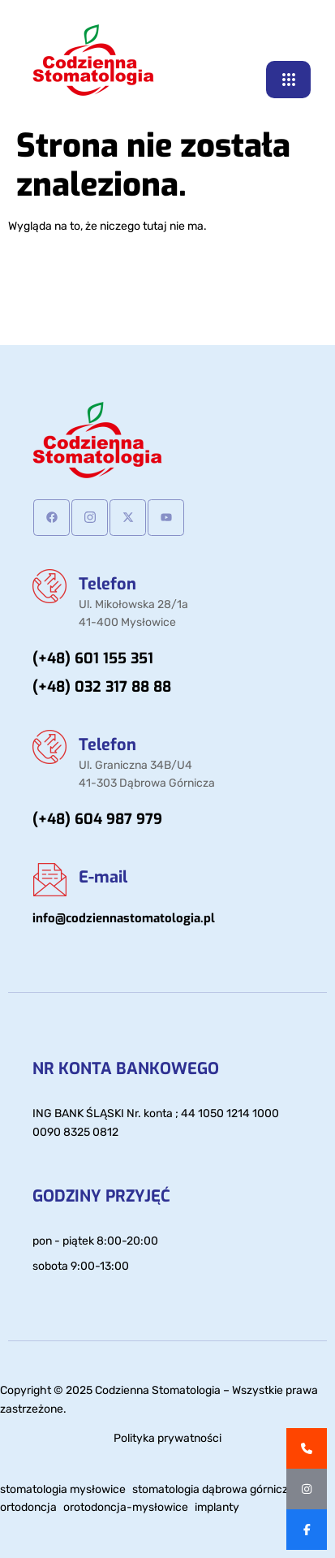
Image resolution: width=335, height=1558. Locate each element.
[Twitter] (128, 517)
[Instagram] (89, 517)
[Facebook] (51, 517)
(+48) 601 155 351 (92, 658)
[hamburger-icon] (288, 79)
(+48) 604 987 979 (97, 819)
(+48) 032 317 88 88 (101, 687)
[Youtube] (166, 517)
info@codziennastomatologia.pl (123, 918)
